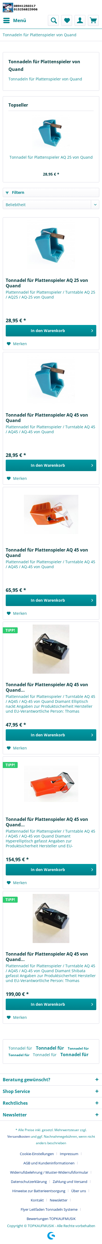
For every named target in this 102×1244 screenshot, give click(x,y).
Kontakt (37, 1200)
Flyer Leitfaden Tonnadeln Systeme (49, 1209)
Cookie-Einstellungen (37, 1153)
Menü (14, 19)
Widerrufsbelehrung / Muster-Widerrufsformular (49, 1172)
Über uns (78, 1190)
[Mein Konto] (80, 20)
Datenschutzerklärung (29, 1181)
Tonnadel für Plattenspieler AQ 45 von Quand (47, 417)
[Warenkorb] (93, 20)
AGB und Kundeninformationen (49, 1163)
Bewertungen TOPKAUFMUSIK (51, 1218)
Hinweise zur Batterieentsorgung (38, 1190)
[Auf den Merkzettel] (17, 344)
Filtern (15, 192)
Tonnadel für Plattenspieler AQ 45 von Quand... (47, 687)
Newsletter (58, 1200)
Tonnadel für (20, 1048)
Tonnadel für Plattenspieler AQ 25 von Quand (51, 157)
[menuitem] (14, 20)
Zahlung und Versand (70, 1181)
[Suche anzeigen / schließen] (53, 20)
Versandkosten (18, 1136)
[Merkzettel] (66, 20)
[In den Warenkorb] (51, 330)
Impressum (69, 1153)
